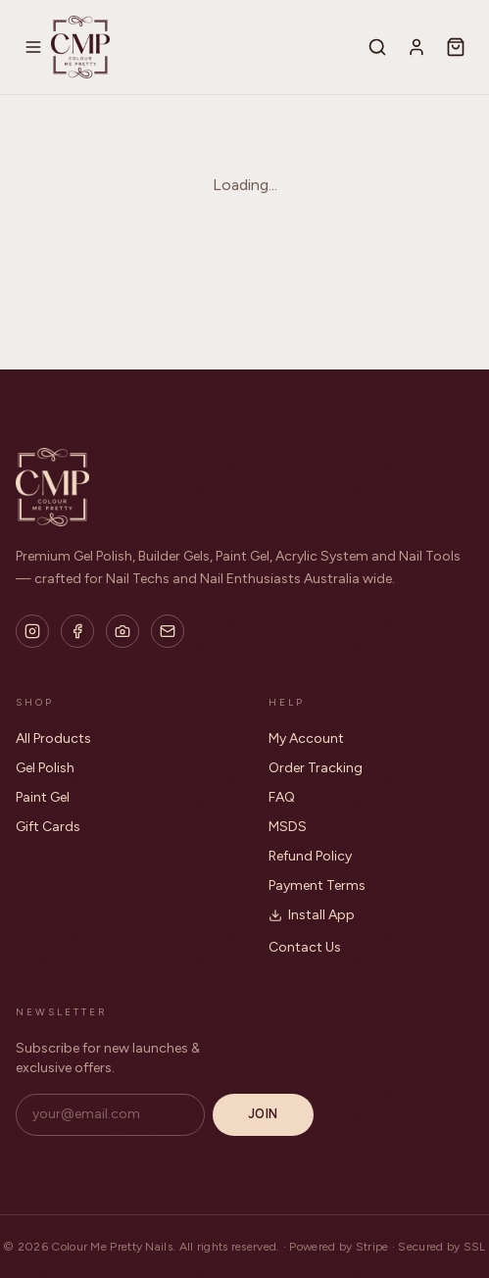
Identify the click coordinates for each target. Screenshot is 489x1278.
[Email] (167, 631)
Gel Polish (45, 768)
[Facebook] (77, 631)
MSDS (288, 826)
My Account (306, 738)
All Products (53, 738)
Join (263, 1113)
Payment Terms (317, 885)
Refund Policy (310, 856)
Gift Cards (48, 826)
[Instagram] (32, 631)
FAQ (282, 797)
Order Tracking (316, 768)
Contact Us (305, 947)
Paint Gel (43, 797)
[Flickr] (122, 631)
